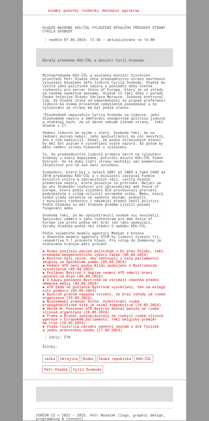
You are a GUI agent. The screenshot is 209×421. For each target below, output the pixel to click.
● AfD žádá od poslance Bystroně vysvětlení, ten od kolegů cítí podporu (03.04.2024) (103, 288)
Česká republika (115, 358)
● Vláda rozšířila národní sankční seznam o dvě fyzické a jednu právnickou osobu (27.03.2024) (100, 328)
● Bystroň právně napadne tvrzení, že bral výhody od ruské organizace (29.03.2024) (103, 296)
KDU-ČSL (143, 358)
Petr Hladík (56, 369)
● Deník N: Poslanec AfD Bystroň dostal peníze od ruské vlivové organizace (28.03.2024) (100, 310)
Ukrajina (69, 358)
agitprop (130, 10)
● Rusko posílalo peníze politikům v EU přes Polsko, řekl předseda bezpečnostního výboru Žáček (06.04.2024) (102, 253)
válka (49, 358)
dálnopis (110, 10)
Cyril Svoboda (87, 369)
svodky (54, 10)
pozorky (71, 10)
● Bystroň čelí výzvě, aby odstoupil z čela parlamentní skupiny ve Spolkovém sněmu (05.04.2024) (100, 260)
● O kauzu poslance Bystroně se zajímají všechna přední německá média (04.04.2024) (100, 281)
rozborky (90, 10)
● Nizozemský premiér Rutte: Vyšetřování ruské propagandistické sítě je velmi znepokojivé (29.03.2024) (101, 303)
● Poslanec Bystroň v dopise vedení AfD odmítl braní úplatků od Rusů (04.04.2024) (97, 274)
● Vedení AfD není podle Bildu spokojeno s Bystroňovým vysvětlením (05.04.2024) (99, 267)
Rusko (88, 358)
